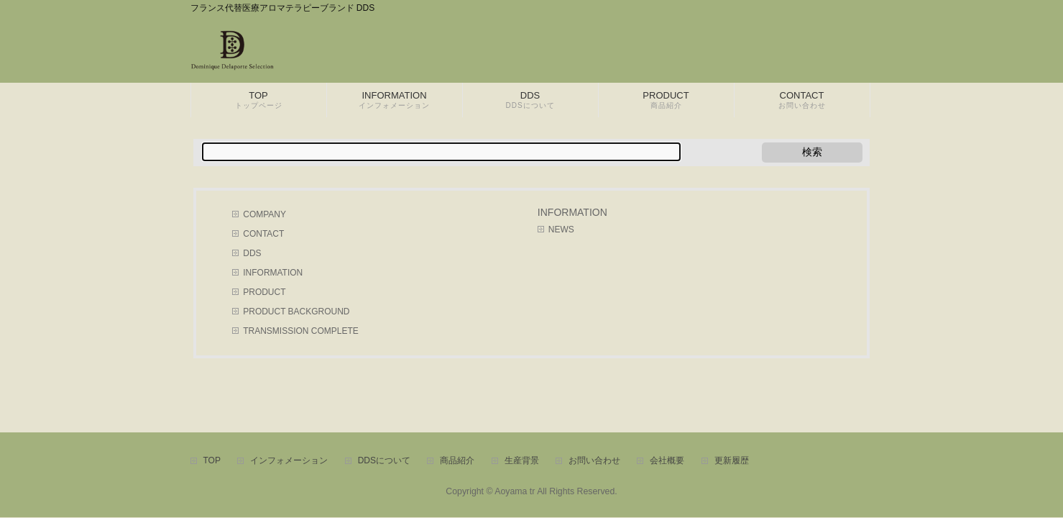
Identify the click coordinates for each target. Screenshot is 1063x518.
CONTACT (263, 234)
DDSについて (384, 460)
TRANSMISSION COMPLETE (300, 331)
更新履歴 (731, 460)
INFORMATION (273, 273)
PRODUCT (264, 292)
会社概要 (667, 460)
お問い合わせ (594, 460)
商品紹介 (457, 460)
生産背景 (522, 460)
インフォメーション (289, 460)
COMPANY (264, 214)
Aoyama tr (514, 491)
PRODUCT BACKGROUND (296, 311)
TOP (212, 460)
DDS (252, 253)
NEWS (561, 229)
